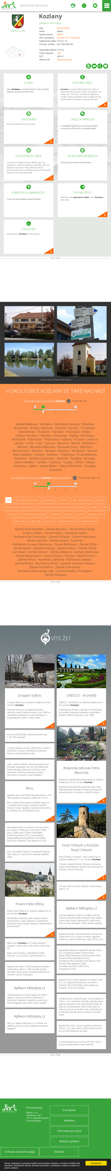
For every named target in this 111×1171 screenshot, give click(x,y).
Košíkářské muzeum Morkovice (32, 544)
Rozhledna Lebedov (78, 559)
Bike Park (19, 521)
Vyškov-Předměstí (70, 466)
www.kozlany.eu (64, 59)
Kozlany (50, 16)
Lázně (80, 514)
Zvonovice (55, 470)
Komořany (87, 435)
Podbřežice (68, 454)
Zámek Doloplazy (55, 575)
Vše (8, 500)
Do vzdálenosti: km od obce (45, 400)
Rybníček (62, 458)
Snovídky (89, 458)
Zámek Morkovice (65, 544)
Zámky (105, 507)
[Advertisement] (55, 280)
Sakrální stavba (88, 521)
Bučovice (47, 428)
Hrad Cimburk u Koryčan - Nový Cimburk (69, 556)
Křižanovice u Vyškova (58, 439)
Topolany (55, 462)
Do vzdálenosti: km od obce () (41, 477)
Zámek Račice (22, 548)
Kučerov (79, 439)
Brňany (34, 428)
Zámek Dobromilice (67, 567)
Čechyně (60, 428)
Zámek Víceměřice (41, 567)
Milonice (22, 447)
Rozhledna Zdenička (51, 559)
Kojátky (73, 435)
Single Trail (34, 521)
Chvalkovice (88, 428)
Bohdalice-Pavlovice (67, 424)
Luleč (39, 443)
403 (59, 53)
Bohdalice (46, 424)
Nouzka (92, 451)
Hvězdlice (45, 435)
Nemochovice (20, 451)
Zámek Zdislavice (61, 552)
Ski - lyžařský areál (82, 500)
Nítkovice (63, 451)
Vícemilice (20, 466)
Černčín (73, 428)
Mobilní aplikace (69, 1141)
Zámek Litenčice (37, 540)
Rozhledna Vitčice (47, 563)
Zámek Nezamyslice (28, 556)
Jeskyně (68, 514)
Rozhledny (80, 507)
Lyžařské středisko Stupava (77, 563)
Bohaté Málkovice (27, 424)
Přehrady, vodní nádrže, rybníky (18, 507)
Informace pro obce (69, 1131)
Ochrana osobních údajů (20, 1151)
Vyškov (60, 34)
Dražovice (44, 432)
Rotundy (55, 514)
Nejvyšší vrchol (95, 514)
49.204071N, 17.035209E (68, 37)
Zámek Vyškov (54, 533)
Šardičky (76, 458)
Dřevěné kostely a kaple (34, 514)
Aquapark (49, 500)
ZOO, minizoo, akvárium (27, 500)
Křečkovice (18, 439)
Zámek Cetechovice (86, 552)
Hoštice (86, 432)
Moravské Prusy (68, 447)
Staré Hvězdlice (24, 462)
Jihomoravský (63, 28)
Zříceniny (12, 514)
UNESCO (63, 500)
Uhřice (79, 462)
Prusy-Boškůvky (87, 454)
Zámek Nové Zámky (81, 529)
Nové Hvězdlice (22, 454)
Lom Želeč (19, 552)
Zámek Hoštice (66, 548)
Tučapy (67, 462)
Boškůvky (88, 424)
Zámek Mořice (24, 563)
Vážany (90, 462)
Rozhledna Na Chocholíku (30, 537)
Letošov (19, 443)
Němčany (86, 447)
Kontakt (59, 1151)
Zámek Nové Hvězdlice (29, 529)
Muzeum (49, 521)
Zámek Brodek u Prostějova (73, 571)
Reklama (69, 1120)
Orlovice (39, 454)
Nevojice (50, 451)
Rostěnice (20, 458)
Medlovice (89, 443)
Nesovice (37, 451)
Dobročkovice (26, 432)
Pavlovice (52, 454)
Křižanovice (35, 439)
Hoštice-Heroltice (26, 435)
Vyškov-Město (48, 466)
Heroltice (58, 432)
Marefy (75, 443)
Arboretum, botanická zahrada (54, 507)
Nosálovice (78, 451)
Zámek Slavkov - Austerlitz (66, 540)
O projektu (69, 1110)
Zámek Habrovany (84, 537)
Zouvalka (90, 466)
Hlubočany (73, 432)
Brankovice (21, 428)
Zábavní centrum (67, 521)
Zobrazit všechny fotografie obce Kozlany (55, 380)
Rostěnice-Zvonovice (41, 458)
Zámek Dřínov (27, 559)
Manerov (63, 443)
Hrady (93, 507)
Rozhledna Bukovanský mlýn (36, 571)
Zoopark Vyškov (32, 533)
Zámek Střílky (88, 544)
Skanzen (100, 500)
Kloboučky (60, 435)
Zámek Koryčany (44, 548)
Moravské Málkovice (42, 447)
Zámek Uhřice (87, 548)
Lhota (29, 443)
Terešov (42, 462)
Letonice (92, 439)
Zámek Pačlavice (59, 537)
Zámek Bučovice (56, 529)
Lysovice (50, 443)
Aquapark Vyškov (76, 533)
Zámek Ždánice (38, 552)
